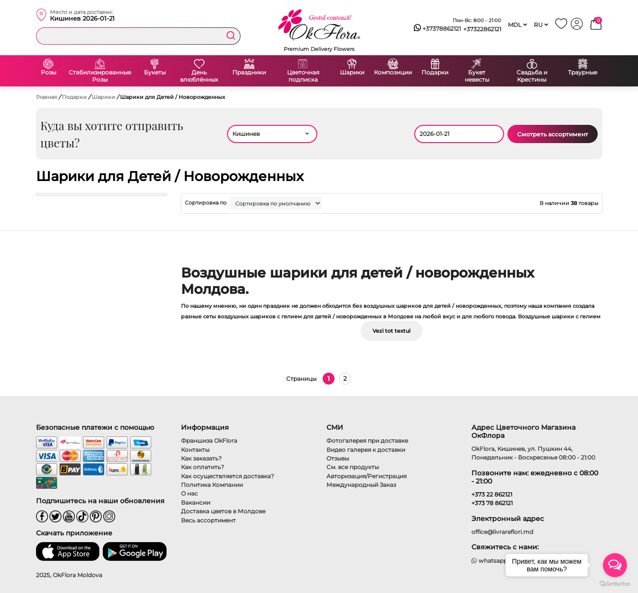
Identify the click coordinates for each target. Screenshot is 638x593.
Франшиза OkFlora (209, 440)
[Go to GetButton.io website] (615, 583)
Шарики (352, 72)
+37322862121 (482, 29)
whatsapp (489, 560)
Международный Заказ (361, 484)
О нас (189, 493)
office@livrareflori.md (502, 531)
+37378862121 (437, 29)
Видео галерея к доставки (365, 449)
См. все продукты (352, 467)
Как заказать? (201, 458)
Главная (46, 97)
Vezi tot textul (391, 330)
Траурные (582, 72)
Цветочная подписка (303, 76)
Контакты (195, 449)
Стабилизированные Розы (100, 76)
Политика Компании (212, 484)
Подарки (434, 72)
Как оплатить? (202, 467)
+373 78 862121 (492, 503)
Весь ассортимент (208, 520)
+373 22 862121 (491, 494)
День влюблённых (199, 76)
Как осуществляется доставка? (227, 476)
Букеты (155, 72)
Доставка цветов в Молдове (223, 511)
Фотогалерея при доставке (367, 440)
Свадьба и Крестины (532, 76)
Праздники (249, 72)
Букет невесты (477, 76)
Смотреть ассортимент (552, 134)
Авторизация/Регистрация (366, 476)
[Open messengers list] (615, 565)
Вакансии (195, 502)
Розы (48, 72)
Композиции (393, 72)
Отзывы (337, 458)
